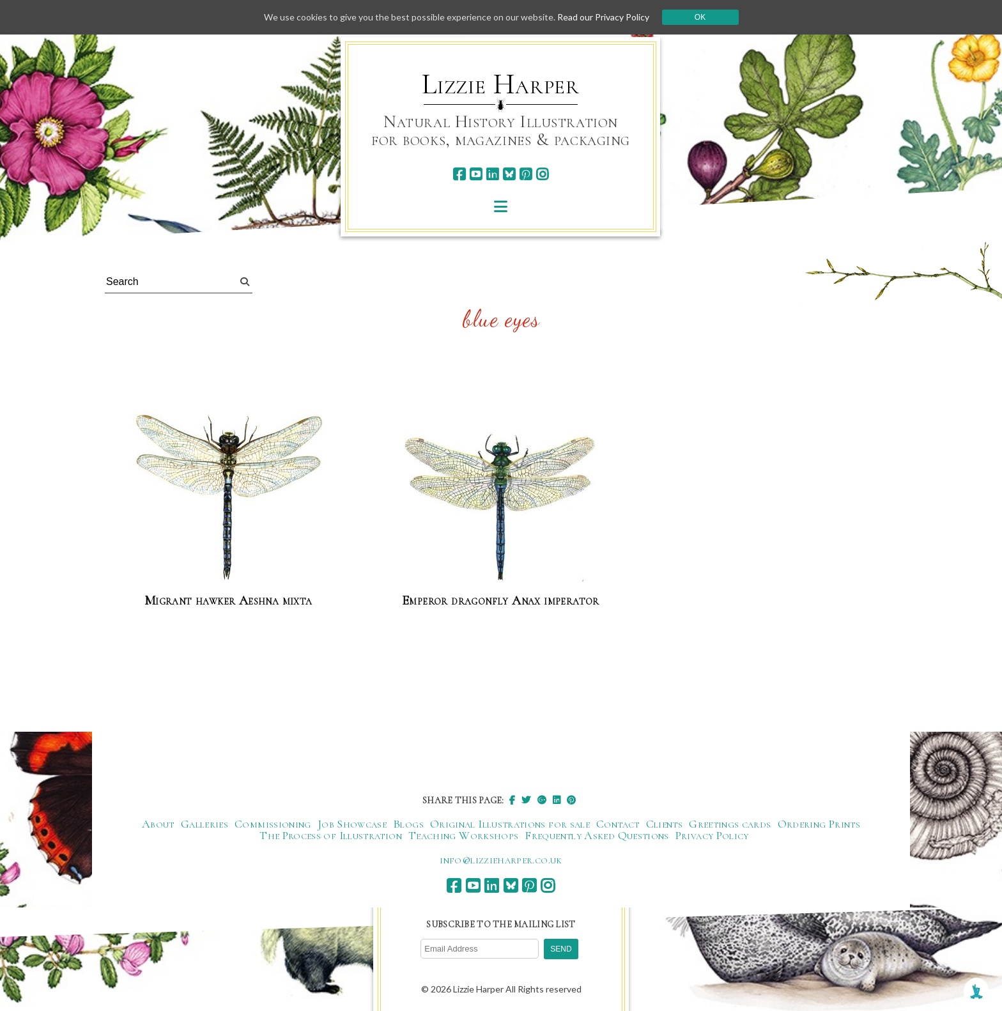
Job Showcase (352, 824)
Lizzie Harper (501, 84)
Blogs (408, 824)
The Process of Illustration (330, 835)
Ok (700, 17)
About (158, 824)
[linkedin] (492, 174)
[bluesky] (509, 174)
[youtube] (476, 174)
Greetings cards (730, 824)
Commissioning (273, 824)
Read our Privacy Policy (603, 17)
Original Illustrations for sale (510, 824)
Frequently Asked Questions (596, 835)
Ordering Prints (819, 824)
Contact (618, 824)
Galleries (204, 824)
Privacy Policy (712, 835)
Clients (664, 824)
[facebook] (459, 174)
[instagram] (542, 174)
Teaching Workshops (463, 835)
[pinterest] (526, 174)
